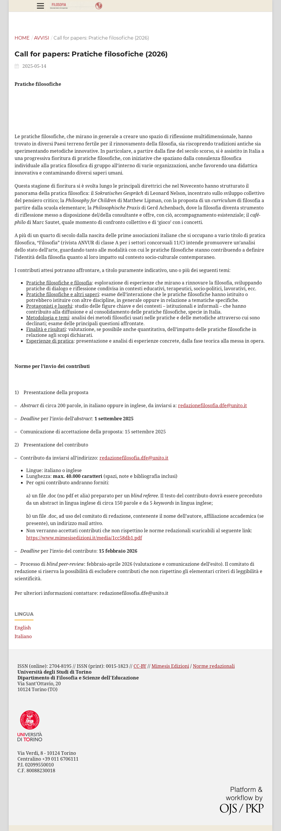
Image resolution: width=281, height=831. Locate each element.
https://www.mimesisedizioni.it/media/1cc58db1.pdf (84, 538)
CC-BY (140, 666)
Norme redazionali (214, 666)
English (23, 627)
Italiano (23, 636)
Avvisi (41, 38)
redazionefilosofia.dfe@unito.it (212, 405)
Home (22, 38)
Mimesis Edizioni (170, 666)
